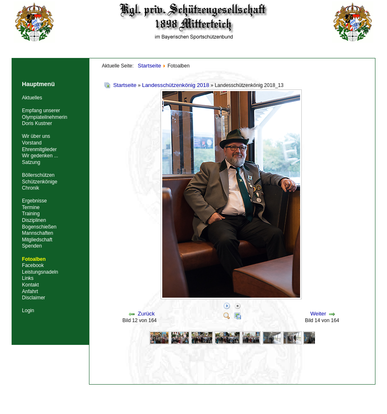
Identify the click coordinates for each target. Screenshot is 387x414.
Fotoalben (34, 259)
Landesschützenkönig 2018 (175, 85)
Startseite (124, 85)
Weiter (318, 313)
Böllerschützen (38, 175)
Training (31, 214)
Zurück (146, 313)
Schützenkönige (39, 182)
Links (28, 278)
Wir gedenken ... (40, 156)
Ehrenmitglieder (39, 149)
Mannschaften (37, 233)
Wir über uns (36, 136)
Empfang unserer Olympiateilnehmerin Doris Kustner (44, 117)
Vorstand (31, 143)
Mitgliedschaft (37, 240)
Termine (31, 207)
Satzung (31, 162)
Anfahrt (30, 291)
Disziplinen (34, 220)
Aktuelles (32, 98)
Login (28, 310)
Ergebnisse (34, 201)
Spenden (32, 246)
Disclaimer (33, 298)
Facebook (33, 265)
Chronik (30, 188)
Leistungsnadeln (40, 272)
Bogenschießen (39, 227)
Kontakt (30, 285)
